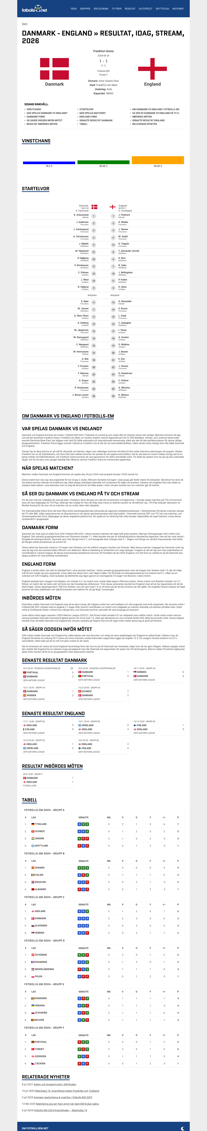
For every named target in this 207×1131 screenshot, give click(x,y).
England (40, 911)
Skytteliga (162, 8)
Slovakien (41, 1012)
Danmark (40, 918)
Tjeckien (40, 1063)
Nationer (177, 8)
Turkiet (39, 1049)
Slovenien (41, 925)
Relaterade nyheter (144, 124)
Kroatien (40, 882)
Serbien (39, 932)
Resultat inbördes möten (42, 124)
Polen (38, 976)
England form (88, 116)
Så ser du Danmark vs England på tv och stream (162, 113)
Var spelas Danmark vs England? (47, 113)
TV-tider (116, 8)
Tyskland (41, 824)
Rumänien (41, 998)
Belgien (39, 1020)
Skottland (41, 845)
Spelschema (101, 8)
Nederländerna (44, 969)
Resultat (130, 8)
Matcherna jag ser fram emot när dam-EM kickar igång (67, 1103)
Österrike (41, 954)
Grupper (85, 8)
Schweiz (40, 831)
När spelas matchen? (92, 113)
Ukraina (40, 1005)
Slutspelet (145, 8)
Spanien (39, 867)
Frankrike (41, 962)
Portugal (41, 1042)
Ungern (39, 838)
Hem (24, 23)
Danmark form (36, 116)
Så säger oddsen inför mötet (44, 120)
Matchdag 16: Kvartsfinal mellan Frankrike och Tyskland (67, 1090)
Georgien (40, 1056)
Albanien (40, 889)
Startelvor (86, 109)
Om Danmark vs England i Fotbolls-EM (155, 109)
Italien (39, 875)
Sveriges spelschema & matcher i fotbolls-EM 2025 (63, 1097)
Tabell (83, 124)
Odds (74, 8)
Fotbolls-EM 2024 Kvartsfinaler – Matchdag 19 (60, 1110)
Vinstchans (34, 109)
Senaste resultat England (148, 120)
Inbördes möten (142, 116)
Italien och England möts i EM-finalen (55, 1084)
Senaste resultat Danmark (96, 120)
